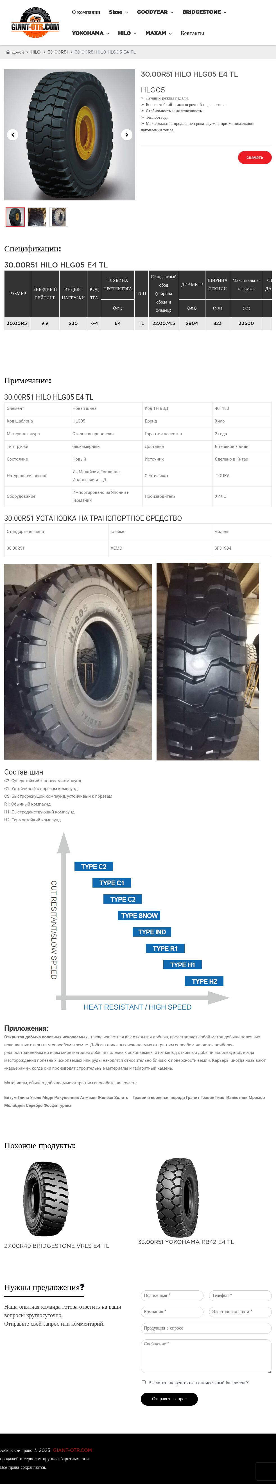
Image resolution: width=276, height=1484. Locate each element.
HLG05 (153, 90)
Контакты (138, 33)
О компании (84, 12)
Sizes (113, 12)
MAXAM (107, 33)
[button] (12, 134)
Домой (18, 52)
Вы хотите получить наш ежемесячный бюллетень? (198, 1383)
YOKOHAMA (239, 12)
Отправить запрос (169, 1399)
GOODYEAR (147, 12)
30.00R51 (58, 52)
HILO (79, 33)
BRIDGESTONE (193, 12)
